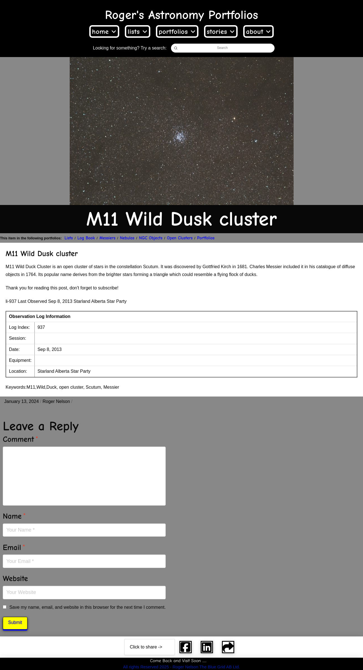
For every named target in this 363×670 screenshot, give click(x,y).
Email (14, 547)
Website (15, 578)
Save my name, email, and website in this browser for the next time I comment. (87, 607)
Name (14, 516)
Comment (20, 439)
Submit (15, 622)
